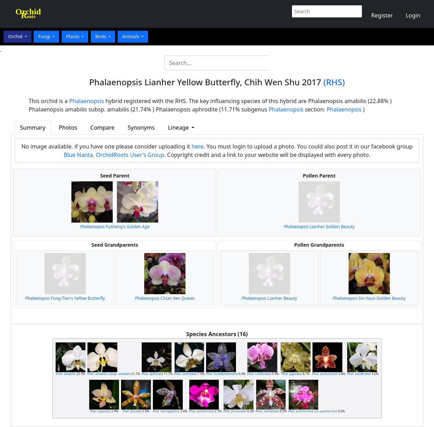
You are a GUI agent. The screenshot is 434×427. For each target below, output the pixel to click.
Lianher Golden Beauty (319, 227)
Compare (102, 127)
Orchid (15, 36)
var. (312, 411)
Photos (68, 127)
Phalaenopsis (86, 101)
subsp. (108, 373)
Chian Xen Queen (165, 298)
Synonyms (141, 127)
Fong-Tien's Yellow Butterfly (65, 298)
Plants (73, 36)
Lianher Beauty (269, 298)
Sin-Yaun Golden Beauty (369, 298)
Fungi (44, 36)
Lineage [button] (179, 127)
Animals (131, 36)
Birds (101, 36)
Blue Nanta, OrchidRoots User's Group (114, 155)
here (197, 146)
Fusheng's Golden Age (115, 227)
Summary (32, 127)
